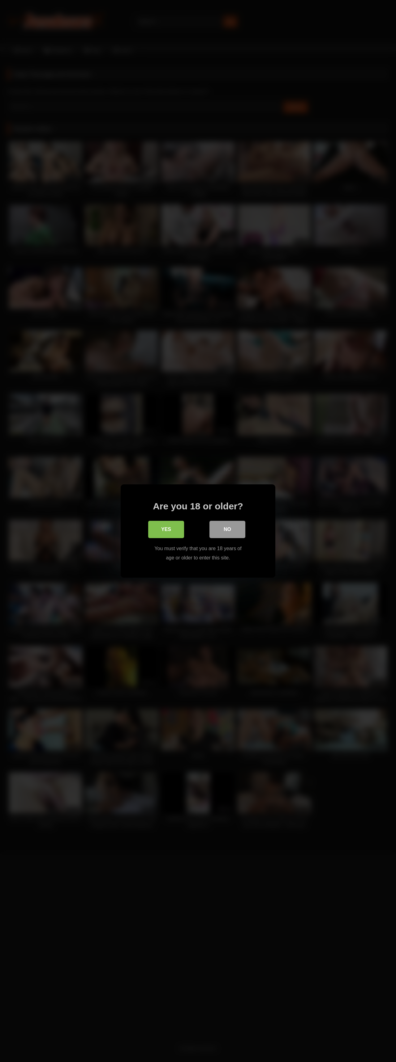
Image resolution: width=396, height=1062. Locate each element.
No (227, 529)
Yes (166, 529)
